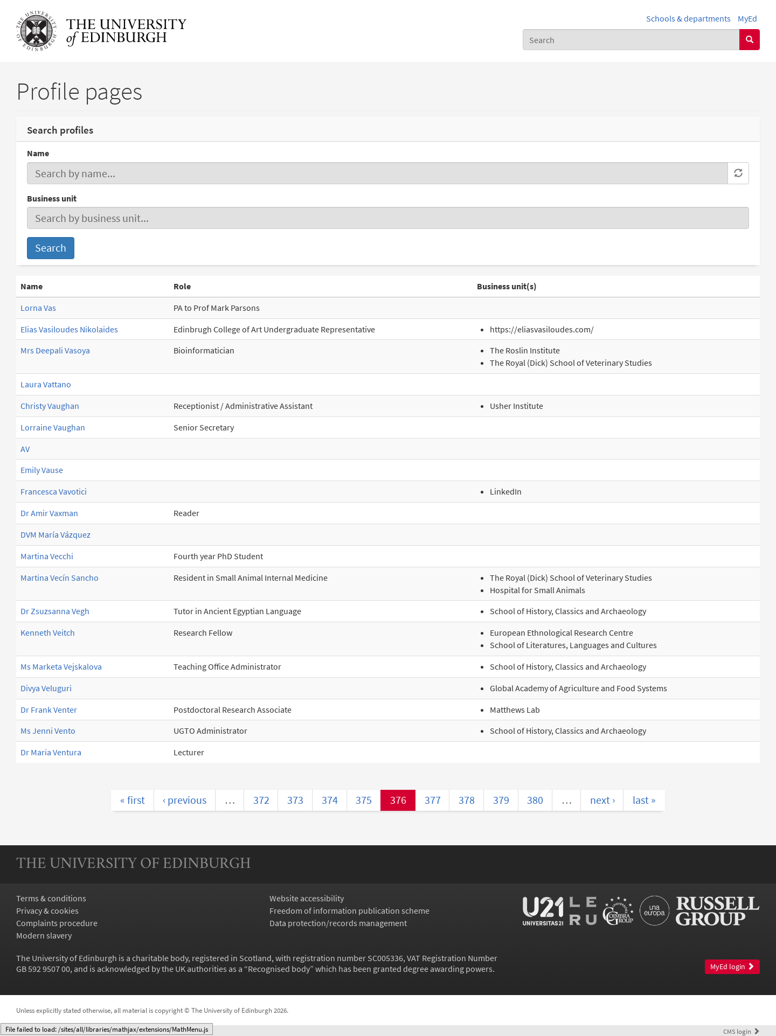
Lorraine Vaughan (52, 427)
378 (467, 799)
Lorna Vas (38, 307)
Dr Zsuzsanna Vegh (54, 611)
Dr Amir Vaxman (49, 512)
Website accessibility (306, 898)
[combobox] (631, 39)
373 (295, 799)
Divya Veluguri (46, 688)
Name (38, 153)
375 (364, 799)
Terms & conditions (51, 898)
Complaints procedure (57, 922)
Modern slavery (44, 935)
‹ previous (184, 799)
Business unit (52, 198)
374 (330, 799)
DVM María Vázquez (55, 534)
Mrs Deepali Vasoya (55, 350)
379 (501, 799)
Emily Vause (41, 469)
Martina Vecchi (46, 556)
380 (535, 799)
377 (433, 799)
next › (602, 799)
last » (644, 799)
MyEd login (732, 966)
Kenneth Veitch (47, 632)
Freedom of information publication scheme (349, 910)
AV (25, 448)
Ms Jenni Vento (47, 730)
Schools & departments (688, 18)
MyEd (747, 18)
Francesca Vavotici (53, 491)
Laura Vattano (45, 384)
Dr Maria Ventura (50, 752)
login (741, 1031)
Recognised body (279, 968)
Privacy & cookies (47, 910)
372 (261, 799)
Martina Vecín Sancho (59, 577)
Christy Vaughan (49, 405)
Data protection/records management (338, 922)
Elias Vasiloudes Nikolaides (69, 329)
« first (132, 799)
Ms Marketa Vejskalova (61, 666)
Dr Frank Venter (48, 709)
